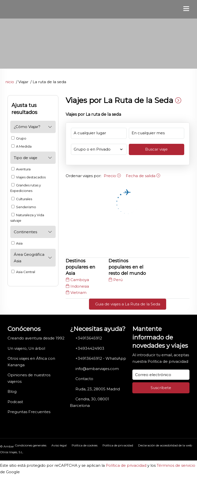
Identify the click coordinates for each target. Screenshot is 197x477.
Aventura (21, 169)
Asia (17, 243)
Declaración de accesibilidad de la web (165, 445)
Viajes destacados (28, 177)
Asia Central (23, 272)
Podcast (15, 401)
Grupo (18, 138)
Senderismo (23, 207)
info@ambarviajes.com (97, 368)
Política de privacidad (168, 361)
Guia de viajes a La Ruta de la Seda (127, 304)
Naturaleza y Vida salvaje (27, 217)
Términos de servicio (176, 465)
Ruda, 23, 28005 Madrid (97, 389)
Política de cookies (84, 445)
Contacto (84, 378)
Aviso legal (59, 445)
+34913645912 (88, 338)
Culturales (21, 199)
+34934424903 (89, 348)
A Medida (21, 146)
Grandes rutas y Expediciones (25, 188)
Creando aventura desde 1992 (36, 338)
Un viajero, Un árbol (26, 348)
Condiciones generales (30, 445)
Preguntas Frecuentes (29, 411)
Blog (12, 391)
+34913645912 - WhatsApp (100, 358)
